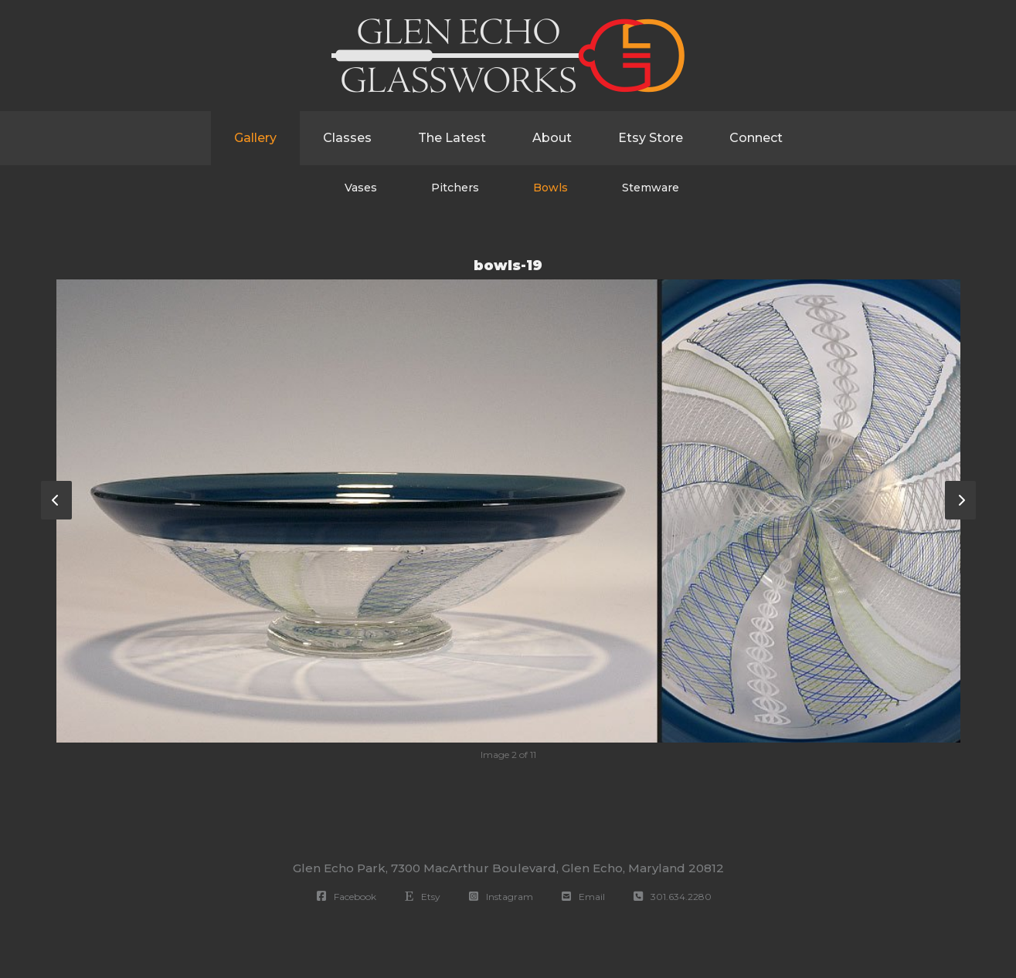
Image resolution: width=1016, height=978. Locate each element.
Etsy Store (650, 137)
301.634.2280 (673, 896)
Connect (756, 137)
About (552, 137)
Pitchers (455, 188)
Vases (361, 188)
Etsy (422, 896)
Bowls (550, 188)
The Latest (452, 137)
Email (583, 896)
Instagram (501, 896)
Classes (347, 137)
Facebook (346, 896)
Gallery (255, 137)
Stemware (650, 188)
